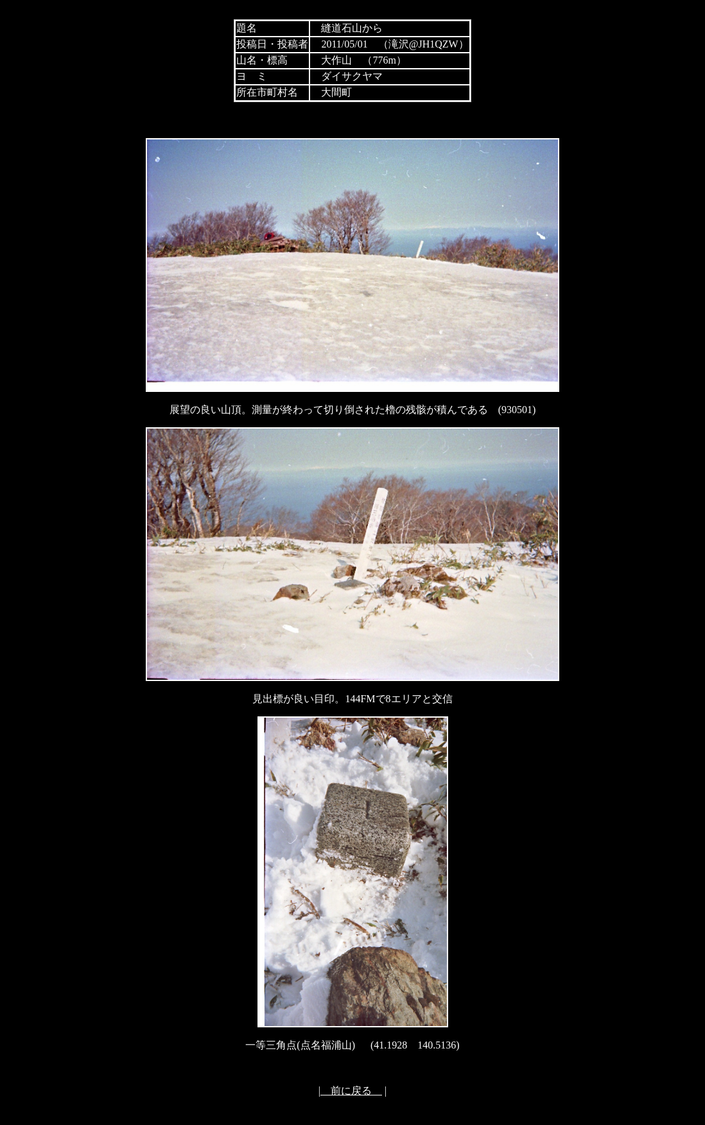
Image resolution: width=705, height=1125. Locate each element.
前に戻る (351, 1090)
